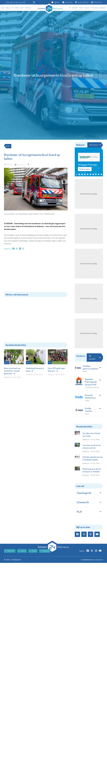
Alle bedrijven (95, 145)
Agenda (56, 2)
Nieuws (8, 8)
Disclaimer (44, 555)
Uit (70, 8)
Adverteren (96, 2)
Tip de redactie (81, 2)
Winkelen (75, 8)
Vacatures (67, 2)
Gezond (87, 8)
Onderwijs (28, 8)
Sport (22, 8)
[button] (76, 174)
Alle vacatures (95, 357)
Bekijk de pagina (84, 169)
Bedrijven (103, 8)
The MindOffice (97, 563)
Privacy (32, 555)
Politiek (16, 8)
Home (3, 8)
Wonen (81, 8)
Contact (22, 555)
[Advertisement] (36, 272)
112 (12, 8)
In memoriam (95, 8)
